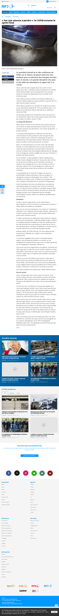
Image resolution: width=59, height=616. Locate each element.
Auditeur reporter (5, 502)
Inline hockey (33, 507)
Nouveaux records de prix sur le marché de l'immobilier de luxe (43, 412)
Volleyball (32, 492)
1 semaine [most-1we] (11, 393)
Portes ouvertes (51, 12)
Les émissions (4, 520)
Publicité (3, 561)
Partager (5, 76)
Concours (4, 545)
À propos (3, 554)
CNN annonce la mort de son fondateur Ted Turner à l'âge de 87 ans (14, 357)
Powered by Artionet (6, 603)
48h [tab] (5, 393)
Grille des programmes (6, 528)
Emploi (31, 535)
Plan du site (18, 600)
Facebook (8, 473)
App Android (50, 473)
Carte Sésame (4, 559)
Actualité (5, 12)
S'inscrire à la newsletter (29, 455)
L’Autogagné (4, 538)
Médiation (4, 569)
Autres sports (33, 509)
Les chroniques (5, 523)
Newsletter (4, 576)
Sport (10, 12)
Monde (3, 489)
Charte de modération (6, 571)
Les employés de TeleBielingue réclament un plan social (43, 379)
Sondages (4, 543)
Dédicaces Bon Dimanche (7, 530)
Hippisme (32, 499)
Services (34, 12)
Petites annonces (33, 530)
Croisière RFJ (41, 12)
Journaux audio (5, 497)
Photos (23, 12)
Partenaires (4, 566)
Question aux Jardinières (7, 535)
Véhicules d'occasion (34, 520)
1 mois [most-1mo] (18, 393)
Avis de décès (33, 538)
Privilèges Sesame (34, 525)
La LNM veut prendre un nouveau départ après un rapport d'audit (43, 357)
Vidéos (28, 12)
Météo (31, 528)
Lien (5, 82)
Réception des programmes (7, 556)
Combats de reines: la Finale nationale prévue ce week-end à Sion (13, 379)
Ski (31, 497)
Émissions (17, 12)
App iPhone (42, 473)
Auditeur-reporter (51, 1)
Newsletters (34, 473)
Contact (3, 574)
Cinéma (32, 523)
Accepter (54, 612)
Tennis (31, 502)
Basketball (32, 489)
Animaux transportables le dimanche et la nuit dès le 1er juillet (14, 412)
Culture (3, 494)
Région (3, 484)
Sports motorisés (33, 504)
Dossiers (3, 499)
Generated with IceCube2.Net (16, 603)
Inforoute (32, 533)
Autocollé (4, 540)
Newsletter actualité (6, 504)
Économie (16, 16)
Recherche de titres (6, 525)
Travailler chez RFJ (5, 564)
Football (32, 484)
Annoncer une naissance (7, 533)
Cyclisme (32, 494)
